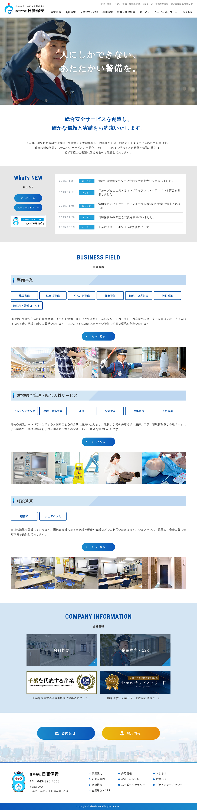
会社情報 (97, 784)
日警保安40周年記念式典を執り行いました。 (126, 217)
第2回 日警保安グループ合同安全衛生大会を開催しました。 (136, 180)
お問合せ (187, 12)
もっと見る (98, 336)
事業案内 (97, 773)
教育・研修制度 (126, 12)
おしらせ (145, 12)
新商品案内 (98, 779)
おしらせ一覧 (28, 198)
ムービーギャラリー (165, 12)
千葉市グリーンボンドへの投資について (123, 227)
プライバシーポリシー (169, 784)
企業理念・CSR (101, 790)
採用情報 (108, 12)
